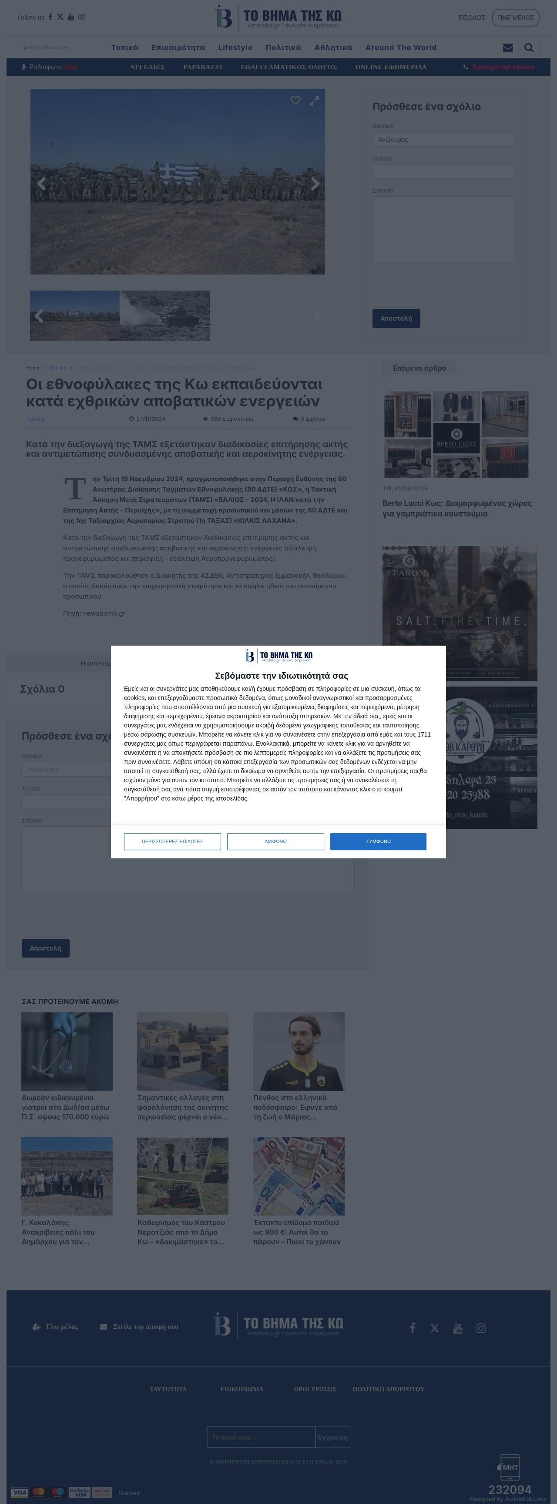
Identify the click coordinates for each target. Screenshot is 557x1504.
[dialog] (278, 752)
